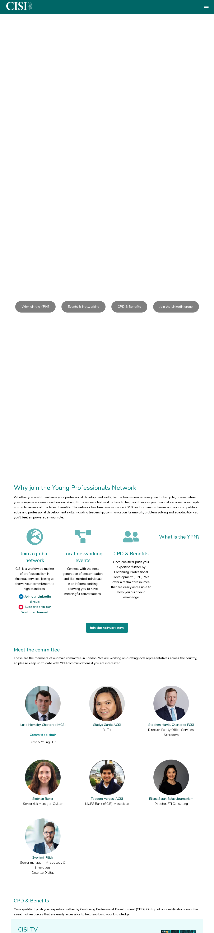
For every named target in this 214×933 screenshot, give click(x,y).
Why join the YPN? (35, 306)
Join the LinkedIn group (176, 306)
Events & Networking (83, 306)
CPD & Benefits (129, 306)
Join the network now (107, 627)
